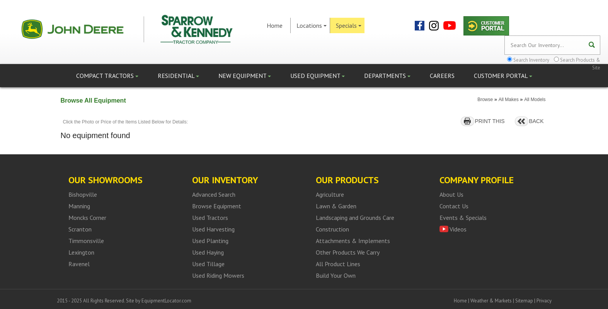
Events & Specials (463, 217)
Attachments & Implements (353, 241)
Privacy (544, 300)
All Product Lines (338, 264)
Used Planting (210, 241)
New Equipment (244, 75)
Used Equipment (317, 75)
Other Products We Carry (348, 252)
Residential (178, 75)
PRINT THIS (489, 121)
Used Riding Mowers (218, 275)
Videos (458, 229)
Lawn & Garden (336, 206)
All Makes (509, 99)
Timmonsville (86, 241)
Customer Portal (503, 75)
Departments (387, 75)
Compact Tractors (107, 75)
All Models (534, 99)
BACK (536, 121)
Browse (485, 99)
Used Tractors (210, 217)
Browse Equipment (216, 206)
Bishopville (82, 194)
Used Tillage (208, 264)
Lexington (81, 252)
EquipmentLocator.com (166, 300)
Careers (442, 75)
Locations (311, 25)
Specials (348, 25)
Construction (332, 229)
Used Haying (208, 252)
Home (275, 25)
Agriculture (330, 194)
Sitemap (524, 300)
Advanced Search (213, 194)
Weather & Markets (491, 300)
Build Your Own (336, 275)
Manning (79, 206)
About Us (451, 194)
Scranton (80, 229)
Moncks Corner (87, 217)
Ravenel (79, 264)
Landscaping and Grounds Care (355, 217)
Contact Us (453, 206)
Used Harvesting (213, 229)
